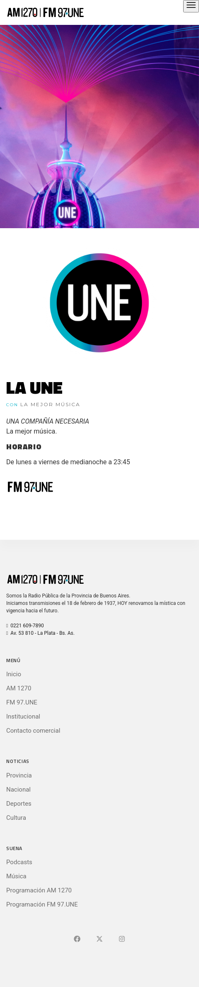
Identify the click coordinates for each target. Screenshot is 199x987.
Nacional (18, 789)
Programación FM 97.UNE (42, 904)
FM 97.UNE (21, 702)
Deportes (19, 803)
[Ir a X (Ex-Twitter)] (99, 939)
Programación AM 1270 (39, 890)
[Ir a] (122, 939)
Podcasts (19, 862)
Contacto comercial (33, 730)
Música (16, 876)
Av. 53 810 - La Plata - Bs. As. (40, 633)
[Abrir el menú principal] (191, 6)
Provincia (19, 775)
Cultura (16, 817)
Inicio (13, 674)
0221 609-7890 (25, 626)
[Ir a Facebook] (77, 939)
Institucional (23, 716)
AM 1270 (18, 688)
